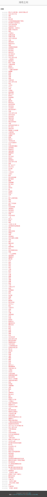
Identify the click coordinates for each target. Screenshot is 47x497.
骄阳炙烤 (11, 42)
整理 (9, 180)
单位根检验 (11, 462)
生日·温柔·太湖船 (13, 238)
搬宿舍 (10, 300)
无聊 (9, 252)
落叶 (9, 15)
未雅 (29, 493)
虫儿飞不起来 (12, 203)
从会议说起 (11, 373)
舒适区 (10, 319)
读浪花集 (11, 455)
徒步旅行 (11, 436)
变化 (9, 266)
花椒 (9, 111)
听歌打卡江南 (12, 399)
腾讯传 (10, 101)
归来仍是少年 (12, 368)
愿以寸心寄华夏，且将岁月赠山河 (18, 12)
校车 (9, 83)
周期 (9, 154)
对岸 (9, 88)
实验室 (10, 384)
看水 (9, 396)
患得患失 (11, 160)
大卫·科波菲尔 (12, 142)
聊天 (9, 328)
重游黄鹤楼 (11, 366)
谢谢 (9, 292)
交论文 (10, 371)
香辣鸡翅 (11, 247)
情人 (9, 186)
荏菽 (9, 45)
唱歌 (9, 358)
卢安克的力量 (12, 413)
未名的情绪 (11, 207)
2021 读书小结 (12, 82)
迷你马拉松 (11, 115)
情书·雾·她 (11, 302)
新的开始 (11, 450)
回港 (9, 137)
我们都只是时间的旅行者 (15, 467)
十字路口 (11, 401)
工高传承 (11, 486)
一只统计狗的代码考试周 (15, 469)
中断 (9, 123)
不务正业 (11, 307)
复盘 (9, 78)
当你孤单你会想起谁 (14, 226)
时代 (9, 248)
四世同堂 (11, 55)
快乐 (9, 278)
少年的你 (11, 172)
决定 (9, 387)
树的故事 (11, 453)
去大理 (10, 168)
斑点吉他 (11, 106)
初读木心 (11, 68)
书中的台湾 (11, 141)
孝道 (9, 309)
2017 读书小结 (12, 427)
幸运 (9, 288)
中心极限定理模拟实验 (14, 463)
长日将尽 (11, 108)
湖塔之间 (23, 2)
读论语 (10, 351)
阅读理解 (11, 182)
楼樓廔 (10, 71)
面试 (9, 389)
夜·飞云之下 (11, 165)
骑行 (9, 311)
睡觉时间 (11, 325)
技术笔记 (29, 494)
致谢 (9, 75)
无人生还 (11, 156)
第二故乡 (11, 184)
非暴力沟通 (11, 36)
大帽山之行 (11, 286)
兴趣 (9, 312)
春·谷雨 (10, 19)
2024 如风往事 (12, 24)
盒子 (9, 267)
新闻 (9, 220)
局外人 (10, 219)
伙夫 (9, 335)
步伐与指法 (11, 215)
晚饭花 (10, 398)
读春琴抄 (11, 392)
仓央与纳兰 (11, 344)
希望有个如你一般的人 (14, 474)
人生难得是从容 (12, 345)
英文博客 (35, 494)
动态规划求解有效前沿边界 (16, 458)
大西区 (10, 370)
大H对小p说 (11, 441)
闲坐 (9, 382)
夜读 (9, 361)
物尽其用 (11, 210)
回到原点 (11, 448)
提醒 (9, 276)
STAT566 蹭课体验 (13, 434)
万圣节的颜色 (12, 432)
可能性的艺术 (12, 26)
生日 (9, 229)
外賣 (9, 274)
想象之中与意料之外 (14, 439)
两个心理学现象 (12, 198)
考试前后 (11, 236)
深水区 (10, 187)
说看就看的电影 (12, 375)
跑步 (9, 306)
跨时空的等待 (12, 340)
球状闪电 (11, 128)
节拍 (9, 239)
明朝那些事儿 (12, 342)
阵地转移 (11, 97)
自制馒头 (11, 208)
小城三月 (11, 479)
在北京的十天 (12, 446)
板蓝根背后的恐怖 (13, 424)
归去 (9, 431)
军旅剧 (10, 191)
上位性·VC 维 (12, 224)
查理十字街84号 (13, 29)
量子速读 (11, 179)
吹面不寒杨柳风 (12, 403)
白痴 (9, 40)
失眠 (9, 213)
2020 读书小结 (12, 113)
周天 (9, 262)
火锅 (9, 269)
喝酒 (9, 297)
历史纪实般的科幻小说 (14, 417)
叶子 (9, 260)
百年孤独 (11, 147)
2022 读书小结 (12, 57)
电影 (9, 356)
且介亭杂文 (11, 54)
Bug (9, 326)
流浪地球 (11, 314)
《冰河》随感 (12, 481)
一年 (9, 217)
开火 (9, 293)
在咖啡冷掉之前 (12, 347)
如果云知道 (11, 35)
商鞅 (9, 333)
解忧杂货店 (11, 476)
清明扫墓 (11, 151)
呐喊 (9, 99)
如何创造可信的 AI (13, 125)
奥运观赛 (11, 92)
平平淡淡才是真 (12, 406)
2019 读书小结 (12, 161)
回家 (9, 163)
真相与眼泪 (11, 415)
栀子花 (10, 444)
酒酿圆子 (11, 257)
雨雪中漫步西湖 (12, 420)
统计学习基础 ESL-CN (19, 494)
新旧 (9, 271)
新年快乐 (11, 465)
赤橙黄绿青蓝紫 (12, 47)
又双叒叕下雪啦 (16, 21)
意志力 (10, 139)
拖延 (9, 283)
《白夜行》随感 (12, 472)
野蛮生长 (11, 321)
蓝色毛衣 (11, 52)
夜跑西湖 (11, 470)
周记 (9, 264)
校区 (9, 363)
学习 (9, 170)
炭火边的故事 (12, 177)
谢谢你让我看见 (12, 411)
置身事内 (11, 61)
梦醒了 (10, 233)
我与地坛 (11, 50)
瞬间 (9, 205)
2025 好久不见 (12, 14)
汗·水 (9, 87)
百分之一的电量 (12, 378)
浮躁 (9, 279)
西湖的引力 (11, 404)
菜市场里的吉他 (12, 250)
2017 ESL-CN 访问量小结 (15, 425)
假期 (9, 332)
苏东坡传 (11, 49)
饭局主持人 (11, 43)
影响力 (10, 95)
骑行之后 (11, 94)
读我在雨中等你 (12, 380)
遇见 (9, 222)
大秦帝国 (11, 132)
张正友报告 (11, 377)
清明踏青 (11, 457)
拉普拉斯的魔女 (12, 146)
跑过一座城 (11, 62)
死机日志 (11, 102)
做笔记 (10, 193)
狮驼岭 (10, 66)
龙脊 (9, 76)
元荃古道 (11, 80)
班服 (9, 234)
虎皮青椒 (11, 255)
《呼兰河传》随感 (13, 483)
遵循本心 (11, 418)
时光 (9, 17)
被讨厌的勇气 (12, 109)
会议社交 (11, 212)
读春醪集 (11, 385)
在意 (9, 330)
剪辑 (9, 73)
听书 (9, 144)
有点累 (10, 295)
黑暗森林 (11, 153)
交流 (9, 194)
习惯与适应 (11, 437)
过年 (9, 408)
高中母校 (11, 477)
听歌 (9, 318)
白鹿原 (10, 135)
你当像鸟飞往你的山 (14, 22)
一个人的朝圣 (12, 253)
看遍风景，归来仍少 (14, 28)
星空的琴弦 (11, 104)
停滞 (9, 227)
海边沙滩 (11, 118)
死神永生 (11, 149)
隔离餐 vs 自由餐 (13, 130)
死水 (9, 175)
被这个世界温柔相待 (14, 451)
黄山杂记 (11, 394)
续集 (9, 281)
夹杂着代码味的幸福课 (14, 443)
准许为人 (11, 304)
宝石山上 (11, 365)
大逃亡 (10, 174)
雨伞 (9, 241)
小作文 (10, 85)
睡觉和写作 (11, 323)
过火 (9, 273)
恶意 (9, 352)
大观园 (10, 90)
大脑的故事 (11, 64)
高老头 (10, 158)
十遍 (9, 245)
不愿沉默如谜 (12, 429)
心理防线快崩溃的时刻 (14, 422)
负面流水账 (11, 134)
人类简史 (11, 59)
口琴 (9, 285)
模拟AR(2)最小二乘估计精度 (16, 460)
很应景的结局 (12, 410)
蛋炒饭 (10, 259)
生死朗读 (11, 290)
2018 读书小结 (12, 339)
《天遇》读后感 (12, 488)
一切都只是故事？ (13, 69)
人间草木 (11, 33)
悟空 (9, 31)
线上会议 (11, 127)
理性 (9, 200)
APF (9, 484)
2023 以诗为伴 (12, 38)
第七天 (10, 349)
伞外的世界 (11, 337)
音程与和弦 (11, 231)
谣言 (9, 201)
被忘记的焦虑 (12, 121)
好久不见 (11, 167)
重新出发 (11, 243)
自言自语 (11, 116)
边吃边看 (11, 120)
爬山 (9, 299)
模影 (9, 359)
